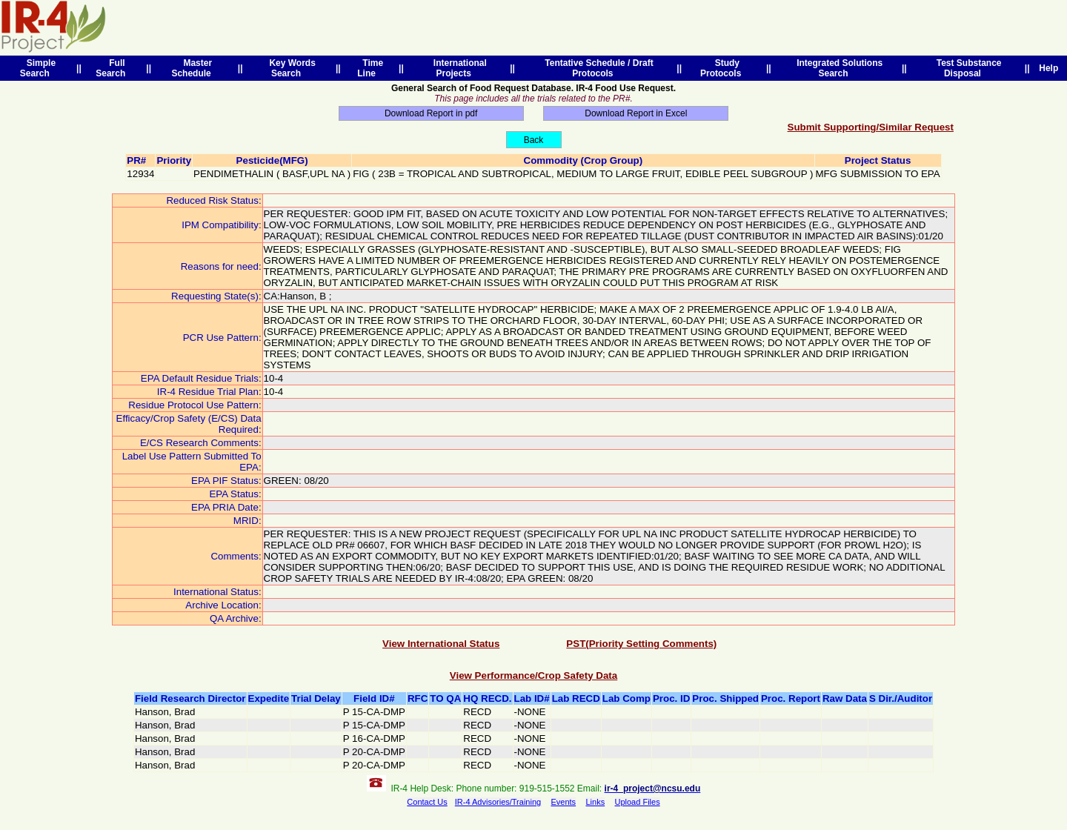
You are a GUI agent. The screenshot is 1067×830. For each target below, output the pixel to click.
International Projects (457, 68)
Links (595, 801)
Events (563, 801)
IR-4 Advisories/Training (498, 801)
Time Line (370, 68)
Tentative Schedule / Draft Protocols (597, 68)
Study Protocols (723, 68)
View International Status (440, 643)
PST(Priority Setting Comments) (641, 643)
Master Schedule (193, 68)
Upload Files (637, 801)
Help (1048, 68)
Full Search (113, 68)
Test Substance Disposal (966, 68)
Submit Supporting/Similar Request (871, 127)
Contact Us (427, 801)
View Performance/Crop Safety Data (533, 675)
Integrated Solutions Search (836, 68)
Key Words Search (290, 68)
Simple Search (38, 68)
